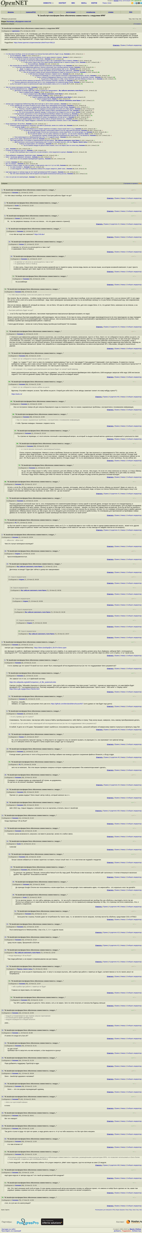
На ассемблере (33, 64)
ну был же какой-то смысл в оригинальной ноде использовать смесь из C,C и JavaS (38, 84)
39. (8, 802)
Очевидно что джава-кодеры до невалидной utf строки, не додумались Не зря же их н (39, 117)
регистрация (126, 0)
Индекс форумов (120, 1209)
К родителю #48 (114, 1165)
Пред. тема (132, 1209)
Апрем (30, 89)
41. (3, 1071)
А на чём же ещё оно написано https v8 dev (29, 59)
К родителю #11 (114, 945)
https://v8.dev (39, 234)
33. (3, 1058)
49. (6, 1083)
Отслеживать (137, 23)
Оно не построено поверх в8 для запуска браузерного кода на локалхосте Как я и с (51, 72)
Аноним (67, 54)
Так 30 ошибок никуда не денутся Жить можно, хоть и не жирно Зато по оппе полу (50, 145)
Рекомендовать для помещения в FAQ (105, 1209)
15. (6, 937)
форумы (11, 12)
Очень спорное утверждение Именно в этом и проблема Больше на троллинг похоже (65, 77)
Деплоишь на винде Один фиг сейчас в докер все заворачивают (36, 90)
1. (2, 190)
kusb (24, 55)
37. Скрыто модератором (23, 609)
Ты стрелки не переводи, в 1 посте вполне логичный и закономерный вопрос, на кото (60, 75)
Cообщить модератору (134, 45)
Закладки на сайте (8, 1229)
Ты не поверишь (15, 55)
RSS (130, 12)
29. (8, 789)
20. (6, 551)
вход (120, 0)
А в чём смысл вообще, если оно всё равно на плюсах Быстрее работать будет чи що (34, 54)
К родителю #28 (114, 811)
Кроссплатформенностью (19, 89)
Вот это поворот (11, 163)
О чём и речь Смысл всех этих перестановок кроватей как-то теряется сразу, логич (51, 62)
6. (5, 660)
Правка (123, 45)
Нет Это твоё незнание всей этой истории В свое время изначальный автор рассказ (38, 173)
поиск (51, 12)
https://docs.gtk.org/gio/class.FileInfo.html (24, 689)
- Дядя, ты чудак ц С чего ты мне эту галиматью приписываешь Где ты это (44, 69)
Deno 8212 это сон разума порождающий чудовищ (27, 159)
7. (7, 673)
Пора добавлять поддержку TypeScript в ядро (21, 155)
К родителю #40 (114, 906)
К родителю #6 (114, 729)
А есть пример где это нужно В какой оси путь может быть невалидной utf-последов (38, 105)
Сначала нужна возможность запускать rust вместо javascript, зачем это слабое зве (38, 125)
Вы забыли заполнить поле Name (71, 90)
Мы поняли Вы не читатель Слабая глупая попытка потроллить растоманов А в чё (37, 65)
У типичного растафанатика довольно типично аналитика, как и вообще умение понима (44, 67)
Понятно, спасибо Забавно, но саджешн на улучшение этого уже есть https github (46, 109)
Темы (126, 1209)
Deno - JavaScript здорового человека (18, 157)
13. (6, 828)
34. (6, 1043)
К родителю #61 (114, 397)
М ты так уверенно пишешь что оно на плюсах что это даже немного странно (36, 57)
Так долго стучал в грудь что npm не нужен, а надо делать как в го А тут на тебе (32, 165)
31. (3, 1030)
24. (6, 950)
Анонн (65, 57)
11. (3, 815)
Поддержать (126, 1231)
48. (3, 1126)
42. (3, 1096)
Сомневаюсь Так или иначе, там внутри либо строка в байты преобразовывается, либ (43, 110)
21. (8, 924)
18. (12, 256)
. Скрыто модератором (27, 631)
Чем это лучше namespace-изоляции (18, 87)
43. (3, 1113)
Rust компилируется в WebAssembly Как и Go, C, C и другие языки (37, 137)
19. (10, 854)
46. (14, 895)
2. (2, 534)
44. (8, 966)
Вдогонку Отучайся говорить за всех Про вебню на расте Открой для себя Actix (46, 70)
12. (10, 696)
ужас (7, 149)
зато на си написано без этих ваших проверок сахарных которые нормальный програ (47, 115)
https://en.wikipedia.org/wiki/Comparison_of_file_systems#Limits (33, 682)
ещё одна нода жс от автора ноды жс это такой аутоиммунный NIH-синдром (31, 172)
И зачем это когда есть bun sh (16, 150)
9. (7, 711)
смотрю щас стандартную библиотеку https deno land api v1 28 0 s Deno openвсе (33, 104)
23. (3, 1010)
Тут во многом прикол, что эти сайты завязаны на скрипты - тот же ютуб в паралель (56, 134)
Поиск (105, 3)
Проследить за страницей (11, 1231)
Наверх (123, 198)
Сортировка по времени (131, 183)
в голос (8, 162)
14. (8, 841)
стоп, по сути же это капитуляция (17, 177)
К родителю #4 (114, 785)
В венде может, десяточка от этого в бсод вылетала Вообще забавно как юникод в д (43, 114)
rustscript (17, 127)
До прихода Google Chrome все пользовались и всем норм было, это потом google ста (57, 132)
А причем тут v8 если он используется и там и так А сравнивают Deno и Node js (45, 60)
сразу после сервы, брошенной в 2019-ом (24, 139)
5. (5, 216)
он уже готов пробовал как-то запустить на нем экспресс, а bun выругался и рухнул (38, 152)
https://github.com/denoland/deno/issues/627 (67, 704)
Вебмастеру (136, 1231)
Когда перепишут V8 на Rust (15, 124)
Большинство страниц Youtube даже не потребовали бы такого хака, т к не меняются (60, 135)
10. (8, 749)
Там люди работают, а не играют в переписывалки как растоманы (32, 140)
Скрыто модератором (26, 92)
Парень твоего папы (80, 142)
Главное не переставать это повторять (32, 144)
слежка (110, 12)
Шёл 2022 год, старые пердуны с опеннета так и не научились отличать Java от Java (43, 120)
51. (16, 911)
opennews (15, 31)
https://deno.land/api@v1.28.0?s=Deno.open (50, 648)
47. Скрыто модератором (25, 620)
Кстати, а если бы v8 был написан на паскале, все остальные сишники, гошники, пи (38, 80)
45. (14, 882)
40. (12, 867)
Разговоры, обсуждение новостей (19, 21)
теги (109, 3)
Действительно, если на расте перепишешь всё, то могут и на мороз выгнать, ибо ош (43, 142)
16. (10, 242)
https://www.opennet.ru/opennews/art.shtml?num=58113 (34, 42)
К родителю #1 (114, 224)
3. (5, 203)
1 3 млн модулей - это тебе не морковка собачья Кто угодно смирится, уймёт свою (38, 168)
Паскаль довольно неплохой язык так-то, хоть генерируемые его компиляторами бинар (44, 82)
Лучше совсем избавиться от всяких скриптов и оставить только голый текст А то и (47, 129)
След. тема (139, 1209)
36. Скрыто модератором (21, 598)
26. (10, 734)
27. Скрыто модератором (17, 577)
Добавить (117, 1231)
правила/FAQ (31, 12)
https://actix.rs (17, 394)
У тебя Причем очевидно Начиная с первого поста (45, 74)
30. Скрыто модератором (19, 588)
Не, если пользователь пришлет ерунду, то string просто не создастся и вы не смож (47, 112)
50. (6, 1139)
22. (8, 564)
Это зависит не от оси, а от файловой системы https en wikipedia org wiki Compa (41, 107)
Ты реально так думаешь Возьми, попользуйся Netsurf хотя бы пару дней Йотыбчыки (51, 130)
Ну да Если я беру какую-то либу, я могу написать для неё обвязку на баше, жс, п (68, 79)
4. (2, 642)
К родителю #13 (114, 932)
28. (6, 775)
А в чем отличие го (16, 167)
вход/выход (90, 12)
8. (7, 229)
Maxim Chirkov (135, 1229)
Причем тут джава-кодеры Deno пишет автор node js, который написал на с (40, 119)
